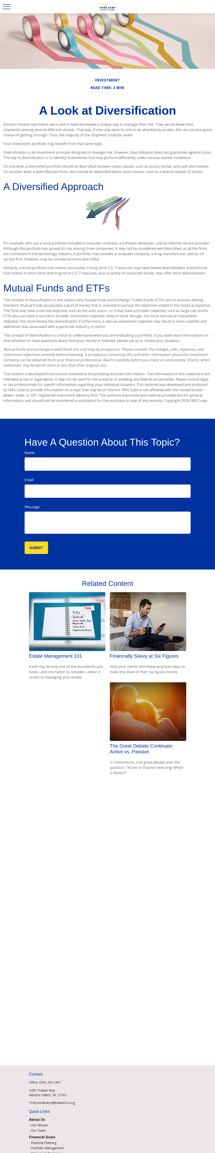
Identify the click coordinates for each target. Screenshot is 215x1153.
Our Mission (39, 1125)
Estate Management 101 (55, 656)
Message (32, 506)
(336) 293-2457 (50, 1082)
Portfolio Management (47, 1148)
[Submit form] (36, 548)
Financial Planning (43, 1143)
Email (29, 479)
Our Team (38, 1130)
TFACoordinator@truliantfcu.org (52, 1103)
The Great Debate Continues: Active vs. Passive (141, 748)
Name (30, 452)
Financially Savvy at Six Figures (144, 656)
